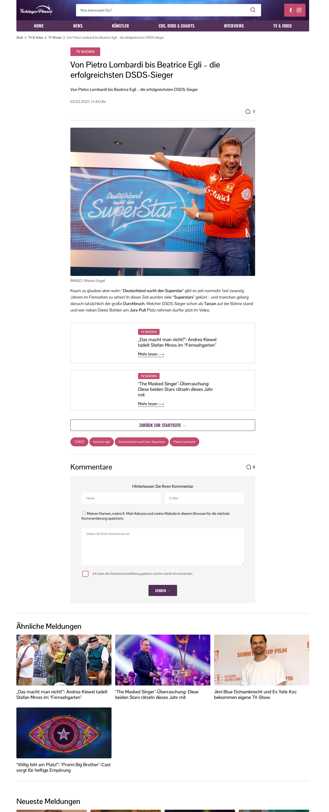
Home (39, 26)
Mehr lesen (151, 354)
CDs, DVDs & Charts (176, 26)
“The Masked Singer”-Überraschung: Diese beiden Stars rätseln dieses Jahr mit (175, 389)
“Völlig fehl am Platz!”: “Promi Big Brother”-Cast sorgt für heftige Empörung (63, 767)
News (77, 26)
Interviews (234, 26)
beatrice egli (101, 442)
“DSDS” (79, 442)
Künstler (120, 26)
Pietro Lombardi (184, 442)
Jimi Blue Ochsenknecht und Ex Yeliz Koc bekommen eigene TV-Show (255, 694)
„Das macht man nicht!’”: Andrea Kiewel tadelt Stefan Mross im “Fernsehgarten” (177, 342)
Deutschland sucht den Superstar (142, 442)
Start (19, 37)
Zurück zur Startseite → (162, 425)
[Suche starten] (253, 10)
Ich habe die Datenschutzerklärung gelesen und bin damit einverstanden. (137, 574)
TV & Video (282, 26)
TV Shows (55, 37)
